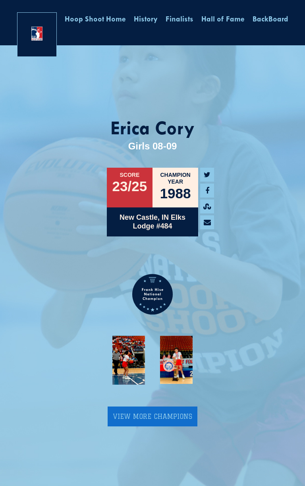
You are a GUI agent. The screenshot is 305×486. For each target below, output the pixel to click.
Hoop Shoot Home (95, 19)
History (146, 19)
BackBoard (270, 19)
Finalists (179, 19)
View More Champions (152, 416)
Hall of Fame (223, 19)
